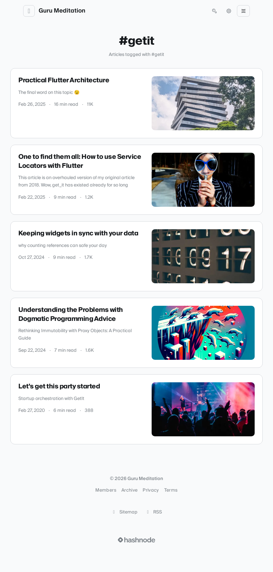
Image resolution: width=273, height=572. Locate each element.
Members (105, 490)
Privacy (151, 490)
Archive (129, 490)
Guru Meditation (62, 10)
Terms (171, 490)
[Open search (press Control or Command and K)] (214, 11)
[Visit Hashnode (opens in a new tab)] (136, 539)
